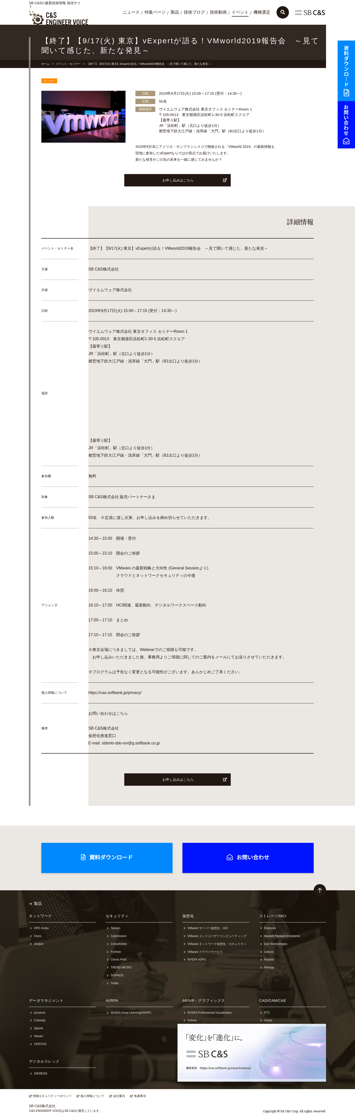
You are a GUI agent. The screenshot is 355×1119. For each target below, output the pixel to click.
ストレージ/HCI (272, 916)
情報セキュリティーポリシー (52, 1096)
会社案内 (119, 1096)
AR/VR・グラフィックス (203, 1000)
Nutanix (269, 959)
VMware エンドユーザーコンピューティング (217, 936)
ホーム (45, 63)
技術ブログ (194, 12)
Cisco (37, 936)
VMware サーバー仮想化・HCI (207, 928)
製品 (175, 12)
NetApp (269, 967)
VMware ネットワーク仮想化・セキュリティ (217, 944)
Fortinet (116, 952)
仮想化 (188, 916)
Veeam (38, 1036)
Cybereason (119, 936)
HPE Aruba (41, 928)
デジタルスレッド (44, 1061)
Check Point (119, 959)
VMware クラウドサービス (205, 952)
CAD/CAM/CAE (272, 1000)
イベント (240, 12)
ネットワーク (40, 916)
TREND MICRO (121, 967)
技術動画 (218, 12)
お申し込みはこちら (194, 180)
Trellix (115, 983)
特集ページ (155, 12)
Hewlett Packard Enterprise (282, 936)
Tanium (115, 928)
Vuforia (192, 1020)
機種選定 (262, 12)
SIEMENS (40, 1073)
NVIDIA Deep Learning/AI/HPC (131, 1012)
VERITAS (40, 1044)
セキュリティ (117, 916)
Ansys (268, 1020)
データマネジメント (46, 1000)
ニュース (131, 12)
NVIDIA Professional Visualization (209, 1012)
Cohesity (40, 1020)
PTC (267, 1012)
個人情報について (92, 1096)
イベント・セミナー (68, 63)
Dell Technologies (275, 944)
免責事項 (140, 1096)
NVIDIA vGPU (196, 959)
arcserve (39, 1012)
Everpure (270, 928)
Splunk (38, 1028)
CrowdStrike (119, 944)
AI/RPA (112, 1000)
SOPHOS (117, 975)
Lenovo (269, 952)
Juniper (39, 944)
